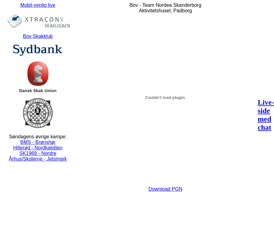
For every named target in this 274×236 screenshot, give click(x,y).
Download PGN (165, 189)
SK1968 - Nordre (37, 153)
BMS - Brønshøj (37, 142)
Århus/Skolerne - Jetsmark (38, 158)
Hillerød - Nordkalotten (37, 147)
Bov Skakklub (38, 36)
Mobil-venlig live (37, 5)
